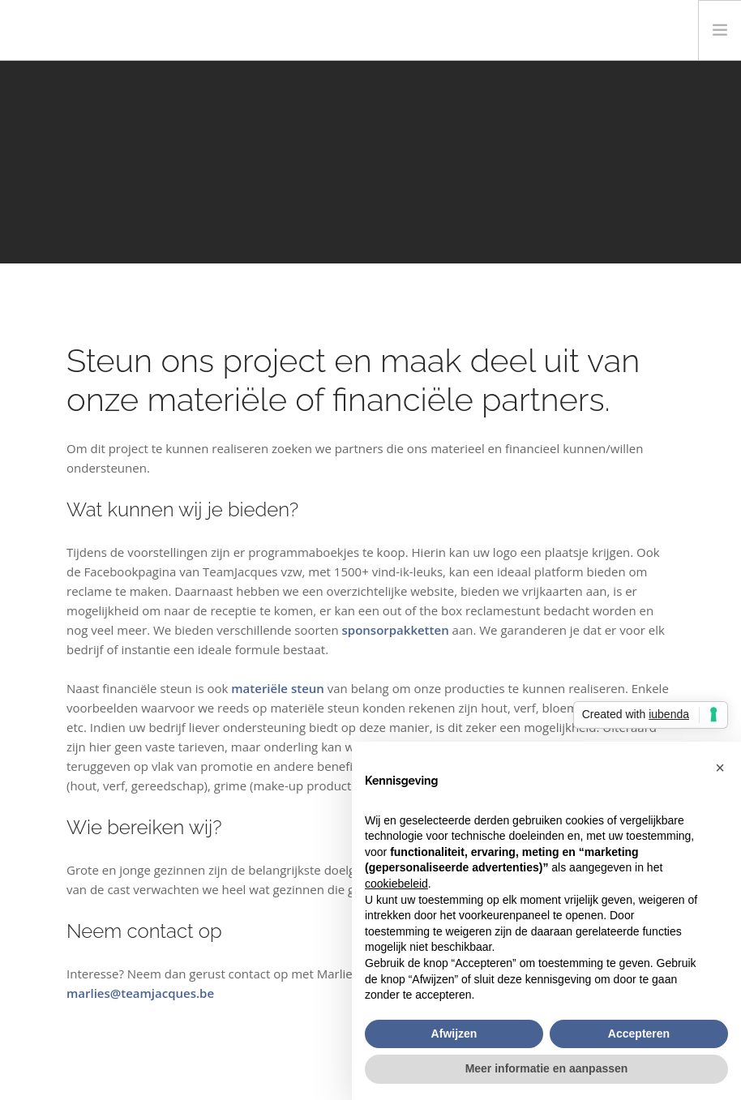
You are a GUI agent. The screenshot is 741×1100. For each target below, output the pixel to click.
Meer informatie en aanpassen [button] (546, 1068)
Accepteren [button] (639, 1033)
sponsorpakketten (395, 630)
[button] (720, 768)
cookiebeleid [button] (396, 883)
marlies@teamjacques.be (140, 993)
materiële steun (277, 688)
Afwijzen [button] (454, 1033)
